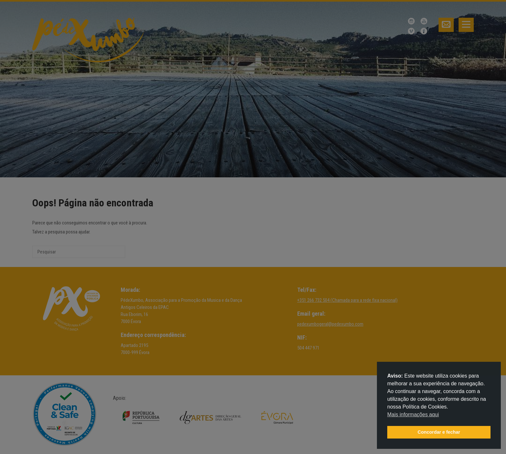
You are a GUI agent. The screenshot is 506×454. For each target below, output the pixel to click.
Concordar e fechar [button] (439, 432)
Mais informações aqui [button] (413, 414)
